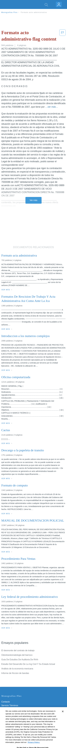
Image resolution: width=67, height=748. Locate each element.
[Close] (63, 716)
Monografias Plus (9, 12)
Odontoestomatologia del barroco (17, 655)
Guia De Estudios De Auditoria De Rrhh (19, 659)
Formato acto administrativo (34, 12)
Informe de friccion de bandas (15, 673)
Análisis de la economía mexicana (17, 668)
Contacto (5, 702)
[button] (62, 36)
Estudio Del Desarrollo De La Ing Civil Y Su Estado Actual (28, 664)
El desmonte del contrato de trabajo (17, 650)
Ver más (33, 200)
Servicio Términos (9, 705)
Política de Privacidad (11, 709)
